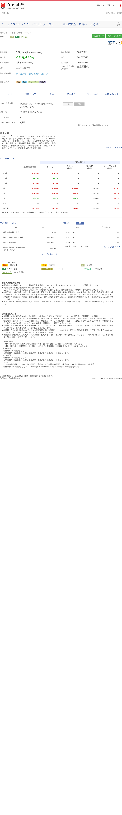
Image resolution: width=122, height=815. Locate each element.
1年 (68, 104)
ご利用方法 (4, 13)
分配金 (50, 94)
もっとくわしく (114, 147)
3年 (79, 104)
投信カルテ (30, 94)
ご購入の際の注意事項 (113, 13)
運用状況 (71, 94)
